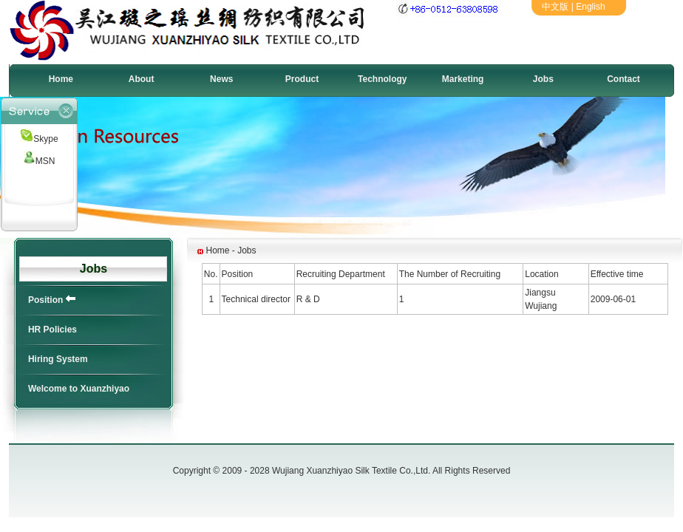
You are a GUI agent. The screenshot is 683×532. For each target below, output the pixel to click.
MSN (39, 161)
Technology (382, 79)
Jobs (543, 79)
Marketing (463, 79)
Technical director (256, 299)
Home (61, 79)
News (221, 79)
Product (302, 79)
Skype (39, 139)
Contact (623, 79)
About (141, 79)
